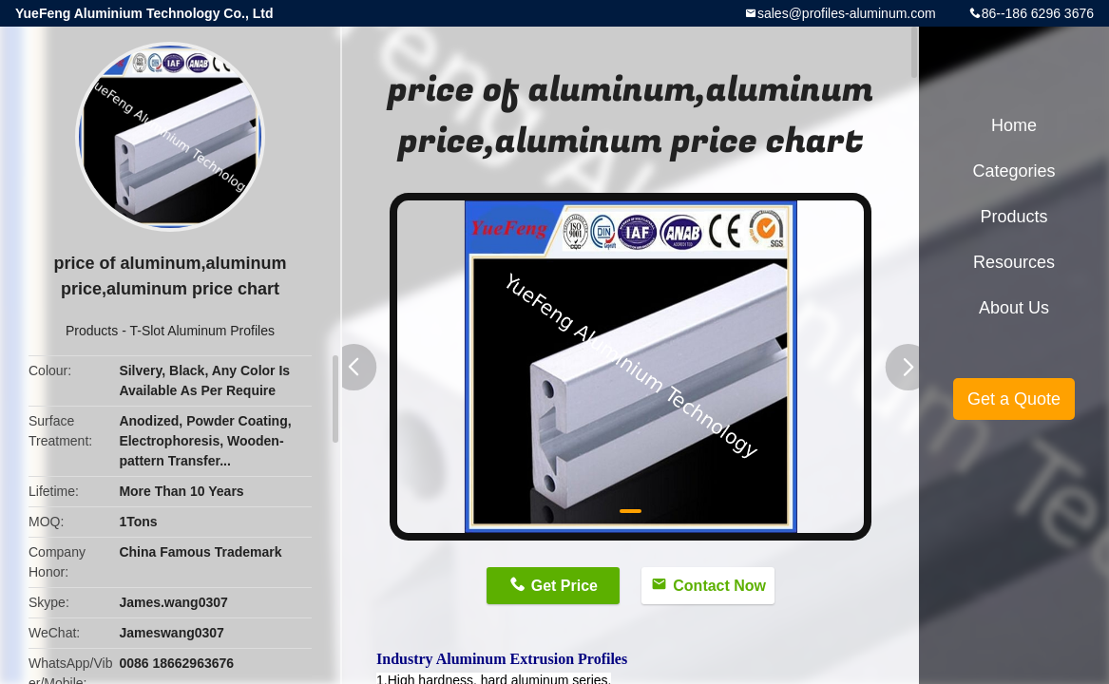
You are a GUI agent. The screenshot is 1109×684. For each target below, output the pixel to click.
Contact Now (719, 586)
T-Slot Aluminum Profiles (202, 330)
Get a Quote (1014, 399)
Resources (1014, 262)
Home (1014, 125)
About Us (1014, 307)
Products (92, 330)
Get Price (564, 586)
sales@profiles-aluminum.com (846, 13)
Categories (1013, 171)
